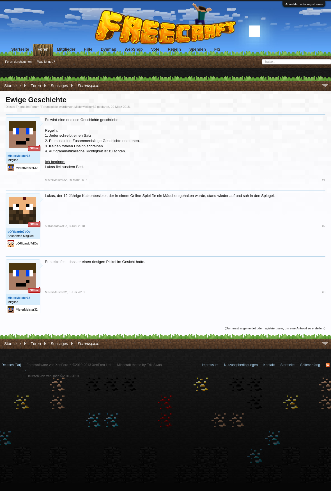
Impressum (210, 365)
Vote (155, 49)
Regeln (174, 49)
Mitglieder (66, 49)
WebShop (133, 49)
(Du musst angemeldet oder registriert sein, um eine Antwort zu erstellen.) (275, 328)
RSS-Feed (328, 365)
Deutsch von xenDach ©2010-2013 (52, 376)
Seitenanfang (310, 365)
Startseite (20, 49)
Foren (43, 49)
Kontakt (269, 365)
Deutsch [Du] (11, 365)
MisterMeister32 (85, 106)
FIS (217, 49)
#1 (323, 179)
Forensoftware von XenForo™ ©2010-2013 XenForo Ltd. (68, 365)
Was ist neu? (46, 61)
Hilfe (88, 49)
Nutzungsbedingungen (241, 365)
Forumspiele (49, 106)
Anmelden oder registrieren (304, 4)
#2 (323, 226)
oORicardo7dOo (19, 231)
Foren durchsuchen (18, 61)
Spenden (197, 49)
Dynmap (108, 49)
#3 (323, 292)
